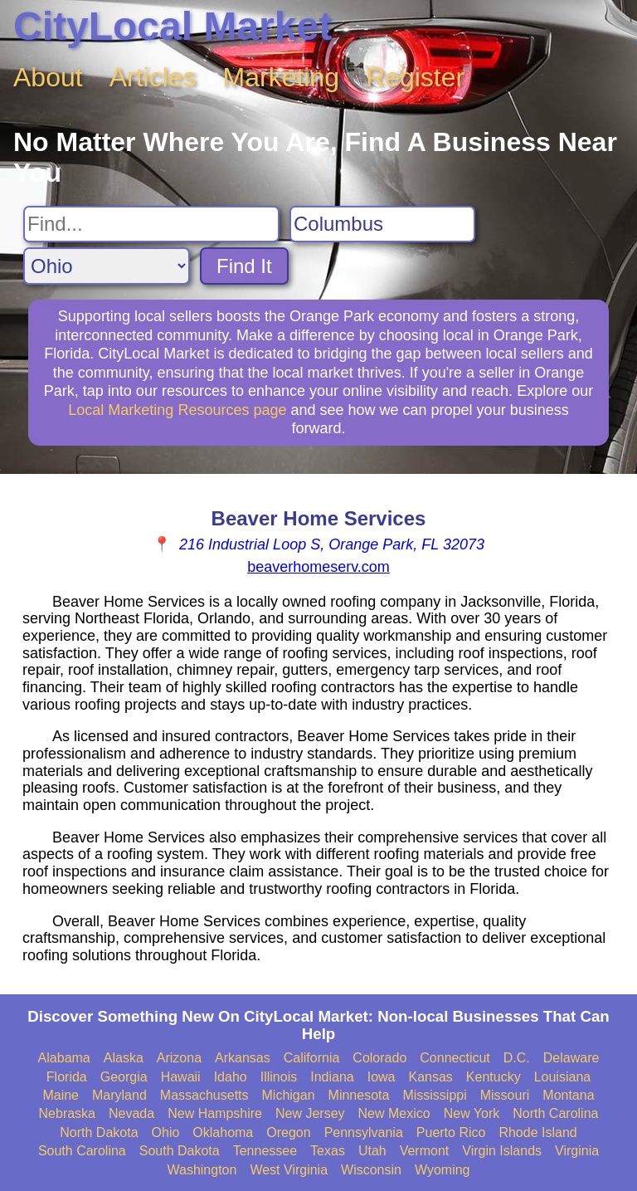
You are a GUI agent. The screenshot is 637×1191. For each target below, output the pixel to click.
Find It (244, 266)
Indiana (332, 1077)
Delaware (571, 1058)
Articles (153, 77)
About (48, 77)
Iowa (381, 1077)
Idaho (230, 1077)
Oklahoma (222, 1132)
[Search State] (106, 266)
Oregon (288, 1132)
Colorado (379, 1058)
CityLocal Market (172, 26)
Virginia (577, 1151)
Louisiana (562, 1077)
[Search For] (151, 224)
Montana (568, 1095)
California (312, 1058)
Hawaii (181, 1077)
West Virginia (289, 1170)
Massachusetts (204, 1095)
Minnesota (359, 1095)
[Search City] (382, 224)
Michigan (288, 1095)
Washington (201, 1170)
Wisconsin (371, 1170)
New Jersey (310, 1113)
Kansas (430, 1077)
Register (415, 77)
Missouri (505, 1095)
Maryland (119, 1095)
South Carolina (82, 1151)
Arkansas (242, 1058)
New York (472, 1113)
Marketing (281, 77)
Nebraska (67, 1113)
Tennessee (265, 1151)
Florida (66, 1077)
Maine (60, 1095)
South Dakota (179, 1151)
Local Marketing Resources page (177, 410)
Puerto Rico (451, 1132)
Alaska (123, 1058)
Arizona (179, 1058)
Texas (327, 1151)
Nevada (131, 1113)
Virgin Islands (502, 1151)
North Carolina (555, 1113)
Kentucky (493, 1077)
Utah (372, 1151)
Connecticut (455, 1058)
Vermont (425, 1151)
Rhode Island (537, 1132)
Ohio (166, 1132)
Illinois (278, 1077)
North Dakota (99, 1132)
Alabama (64, 1058)
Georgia (124, 1077)
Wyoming (442, 1170)
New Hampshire (215, 1113)
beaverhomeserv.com (318, 567)
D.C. (516, 1058)
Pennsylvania (363, 1132)
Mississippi (434, 1095)
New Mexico (394, 1113)
